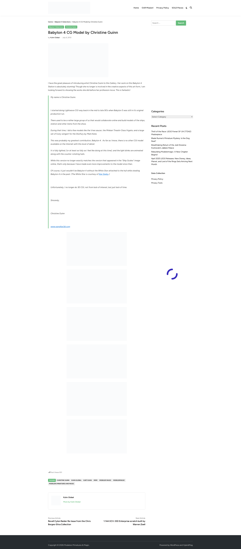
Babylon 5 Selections (56, 27)
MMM (95, 480)
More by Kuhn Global (72, 502)
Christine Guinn (71, 27)
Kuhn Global (55, 38)
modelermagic (119, 480)
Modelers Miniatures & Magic (76, 545)
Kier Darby (104, 174)
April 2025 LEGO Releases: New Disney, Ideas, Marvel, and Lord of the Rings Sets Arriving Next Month (171, 161)
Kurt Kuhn (87, 480)
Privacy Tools (156, 183)
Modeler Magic (105, 480)
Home (136, 8)
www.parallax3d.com (60, 226)
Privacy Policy (162, 8)
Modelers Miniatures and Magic (61, 483)
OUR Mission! (147, 8)
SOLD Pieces (177, 8)
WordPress (174, 545)
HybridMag (188, 545)
